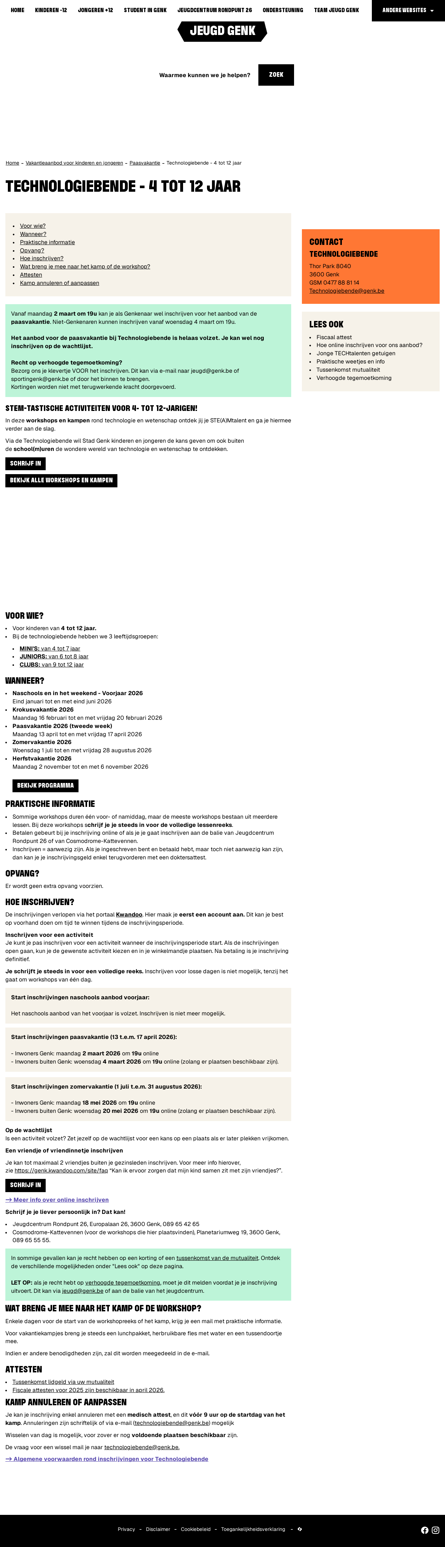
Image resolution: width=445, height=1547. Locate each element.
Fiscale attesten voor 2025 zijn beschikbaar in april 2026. (88, 1390)
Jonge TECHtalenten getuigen (356, 353)
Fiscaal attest (334, 337)
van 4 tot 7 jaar (50, 648)
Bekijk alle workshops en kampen (61, 480)
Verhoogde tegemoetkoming (354, 378)
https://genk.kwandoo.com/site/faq (61, 1170)
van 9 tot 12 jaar (52, 664)
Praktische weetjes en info (351, 361)
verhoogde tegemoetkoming (122, 1282)
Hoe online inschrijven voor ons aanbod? (370, 345)
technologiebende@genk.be (172, 1423)
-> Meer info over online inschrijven (57, 1200)
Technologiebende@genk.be (346, 291)
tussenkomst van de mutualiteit (217, 1258)
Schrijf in (25, 464)
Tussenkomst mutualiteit (348, 369)
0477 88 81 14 (341, 282)
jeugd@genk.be (82, 1291)
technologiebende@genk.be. (141, 1447)
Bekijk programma (45, 786)
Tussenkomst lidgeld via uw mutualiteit (63, 1382)
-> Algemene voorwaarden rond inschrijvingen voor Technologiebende (106, 1459)
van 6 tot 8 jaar (54, 656)
